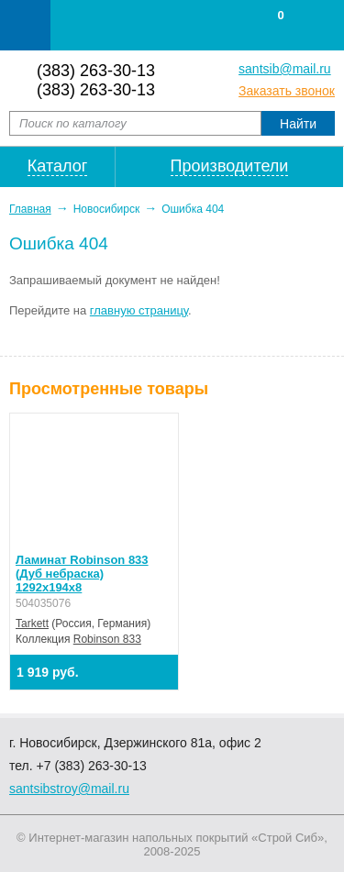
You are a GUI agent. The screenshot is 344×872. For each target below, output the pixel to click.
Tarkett (32, 623)
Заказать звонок (287, 90)
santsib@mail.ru (285, 68)
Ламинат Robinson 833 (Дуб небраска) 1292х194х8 (82, 573)
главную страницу (139, 310)
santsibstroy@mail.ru (69, 788)
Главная (30, 209)
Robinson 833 (107, 639)
